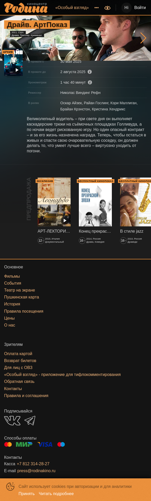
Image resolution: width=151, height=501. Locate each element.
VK (12, 420)
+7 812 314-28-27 (33, 464)
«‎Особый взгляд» (72, 7)
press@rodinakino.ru (36, 471)
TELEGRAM (29, 420)
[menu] (76, 7)
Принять (27, 493)
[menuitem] (72, 7)
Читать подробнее (56, 493)
